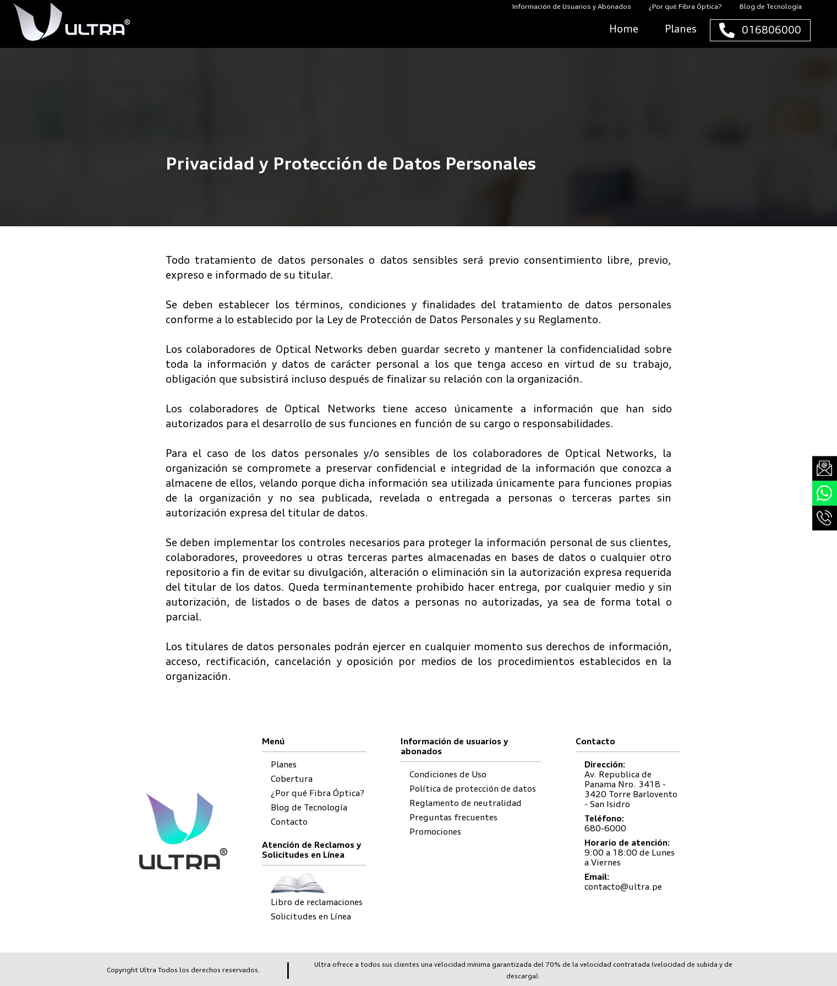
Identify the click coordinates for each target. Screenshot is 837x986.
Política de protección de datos (472, 788)
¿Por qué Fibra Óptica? (317, 793)
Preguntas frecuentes (453, 817)
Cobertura (292, 778)
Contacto (289, 821)
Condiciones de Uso (447, 774)
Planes (284, 764)
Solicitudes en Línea (311, 916)
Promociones (435, 831)
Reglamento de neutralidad (465, 803)
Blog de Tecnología (309, 807)
